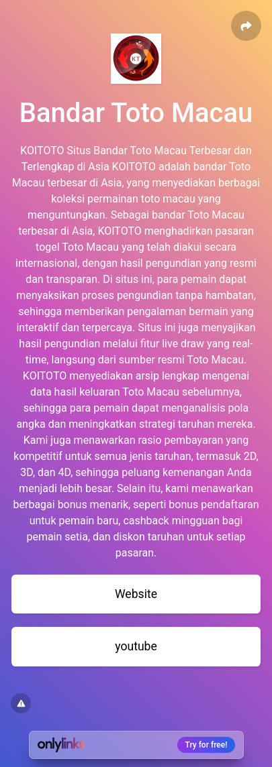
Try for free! (206, 745)
